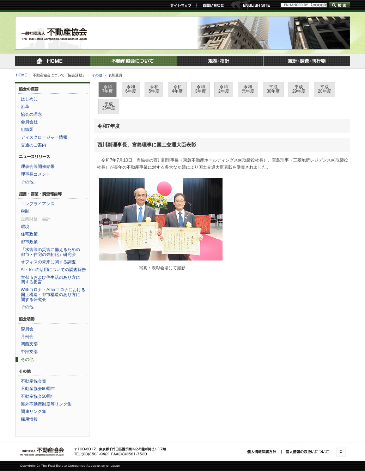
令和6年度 (131, 89)
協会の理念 (31, 114)
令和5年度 (153, 89)
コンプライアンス (38, 203)
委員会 (27, 328)
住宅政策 (29, 234)
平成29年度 (298, 89)
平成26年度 (108, 106)
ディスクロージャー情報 (44, 137)
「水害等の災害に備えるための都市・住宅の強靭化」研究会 (50, 252)
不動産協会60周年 (38, 388)
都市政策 (29, 241)
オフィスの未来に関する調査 (48, 261)
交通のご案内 (33, 145)
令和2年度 (223, 89)
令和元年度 (248, 89)
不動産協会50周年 (38, 396)
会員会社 (29, 121)
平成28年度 (324, 89)
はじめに (29, 98)
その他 (97, 75)
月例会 (27, 336)
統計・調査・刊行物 (306, 61)
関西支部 (29, 343)
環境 (25, 226)
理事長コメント (35, 174)
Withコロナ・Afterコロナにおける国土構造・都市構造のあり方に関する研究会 (53, 294)
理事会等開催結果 (38, 166)
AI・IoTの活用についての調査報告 (53, 269)
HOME (21, 75)
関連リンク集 (33, 411)
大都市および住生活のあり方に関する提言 (50, 280)
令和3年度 (200, 89)
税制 (25, 211)
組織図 (27, 129)
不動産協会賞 (33, 381)
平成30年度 (273, 89)
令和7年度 (107, 89)
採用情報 (29, 419)
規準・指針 (220, 61)
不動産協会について (133, 61)
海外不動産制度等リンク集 (46, 404)
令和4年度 (177, 89)
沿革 (25, 106)
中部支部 (29, 351)
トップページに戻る (52, 61)
